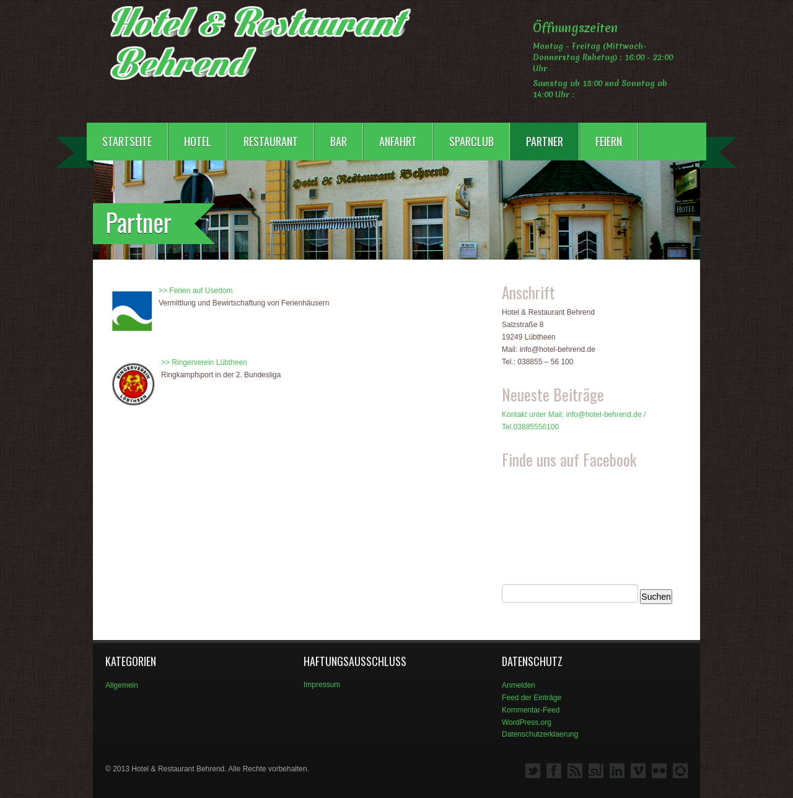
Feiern (608, 141)
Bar (338, 141)
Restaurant (270, 141)
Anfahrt (398, 141)
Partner (544, 141)
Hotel (197, 141)
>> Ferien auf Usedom (195, 290)
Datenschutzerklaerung (540, 734)
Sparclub (471, 141)
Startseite (127, 141)
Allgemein (121, 685)
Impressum (322, 684)
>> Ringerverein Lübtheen (204, 362)
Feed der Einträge (531, 697)
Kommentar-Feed (530, 710)
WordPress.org (526, 722)
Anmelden (518, 685)
